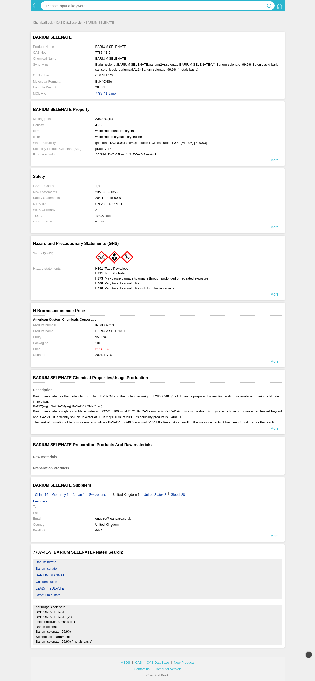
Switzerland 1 (99, 495)
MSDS (125, 662)
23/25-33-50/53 (106, 192)
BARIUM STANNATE (51, 575)
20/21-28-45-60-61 (109, 198)
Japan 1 (79, 495)
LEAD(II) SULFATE (50, 588)
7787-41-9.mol (106, 93)
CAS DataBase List (69, 22)
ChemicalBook (43, 22)
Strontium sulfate (48, 595)
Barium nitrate (46, 562)
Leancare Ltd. (44, 501)
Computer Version (168, 669)
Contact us (142, 669)
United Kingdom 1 (126, 495)
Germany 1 (60, 495)
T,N (97, 186)
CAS (138, 662)
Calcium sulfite (46, 582)
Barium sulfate (46, 568)
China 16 (41, 495)
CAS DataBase (158, 662)
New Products (184, 662)
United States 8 (155, 495)
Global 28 (178, 495)
